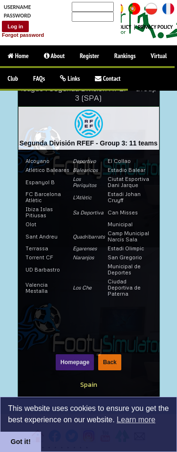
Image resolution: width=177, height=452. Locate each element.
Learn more (136, 420)
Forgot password (23, 35)
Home (18, 55)
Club (13, 78)
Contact (107, 78)
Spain (88, 384)
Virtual (159, 55)
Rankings (124, 55)
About (54, 55)
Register (89, 55)
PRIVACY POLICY (155, 27)
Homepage (74, 362)
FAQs (39, 78)
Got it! (21, 441)
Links (70, 78)
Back (110, 362)
